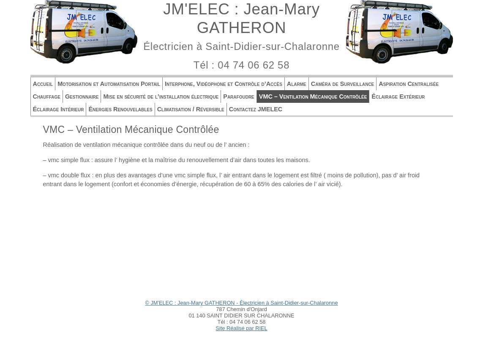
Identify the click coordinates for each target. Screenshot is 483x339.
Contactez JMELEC (255, 109)
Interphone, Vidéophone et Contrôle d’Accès (223, 83)
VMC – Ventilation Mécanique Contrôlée (313, 96)
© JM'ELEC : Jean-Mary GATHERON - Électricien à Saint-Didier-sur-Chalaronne (241, 303)
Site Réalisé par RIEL (241, 328)
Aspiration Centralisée (409, 83)
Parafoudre (238, 96)
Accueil (43, 83)
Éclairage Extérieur (398, 96)
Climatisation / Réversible (190, 109)
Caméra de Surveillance (342, 83)
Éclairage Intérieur (58, 109)
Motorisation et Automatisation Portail (108, 83)
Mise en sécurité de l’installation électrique (160, 96)
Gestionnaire (82, 96)
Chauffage (46, 96)
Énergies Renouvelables (120, 109)
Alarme (296, 83)
